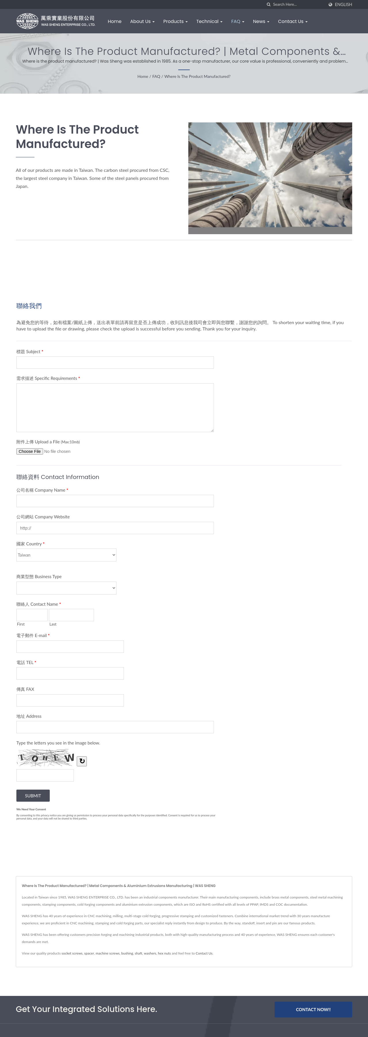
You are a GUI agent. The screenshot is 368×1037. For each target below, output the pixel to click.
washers (150, 953)
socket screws (72, 953)
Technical (209, 21)
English (343, 4)
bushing (127, 953)
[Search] (298, 4)
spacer (89, 953)
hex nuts (164, 953)
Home (115, 21)
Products (175, 21)
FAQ (237, 21)
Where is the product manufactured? (197, 76)
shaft (138, 953)
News (261, 21)
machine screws (108, 953)
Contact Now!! (313, 1009)
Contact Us (293, 21)
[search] (268, 4)
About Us (142, 21)
